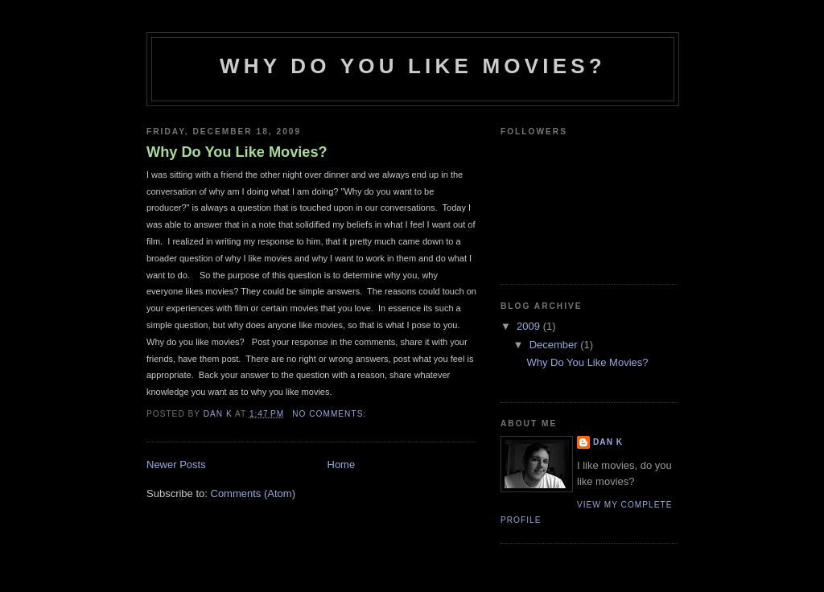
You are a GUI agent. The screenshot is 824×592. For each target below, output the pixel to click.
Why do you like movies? (413, 66)
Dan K (608, 442)
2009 (530, 326)
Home (342, 464)
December (555, 345)
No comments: (330, 413)
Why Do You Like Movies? (237, 152)
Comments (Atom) (253, 493)
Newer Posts (176, 464)
